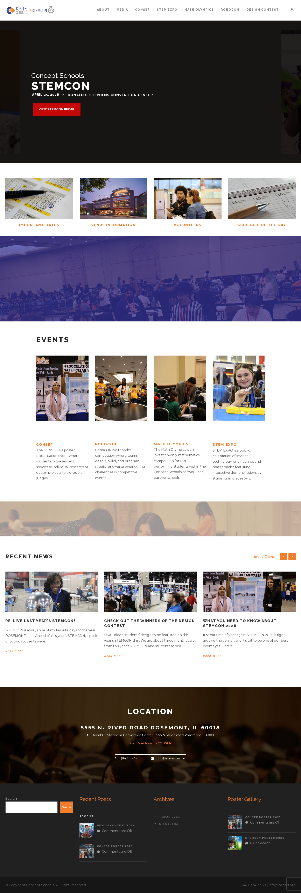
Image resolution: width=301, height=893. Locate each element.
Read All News (265, 556)
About (103, 9)
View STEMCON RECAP (56, 109)
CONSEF (142, 9)
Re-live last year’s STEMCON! (40, 621)
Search (11, 799)
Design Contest (262, 9)
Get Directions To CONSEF (150, 743)
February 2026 (169, 817)
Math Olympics (199, 9)
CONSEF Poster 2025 (115, 846)
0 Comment (260, 843)
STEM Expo (167, 9)
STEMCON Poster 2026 (264, 837)
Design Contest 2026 (116, 825)
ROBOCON (230, 9)
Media (122, 9)
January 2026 (168, 824)
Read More (14, 651)
